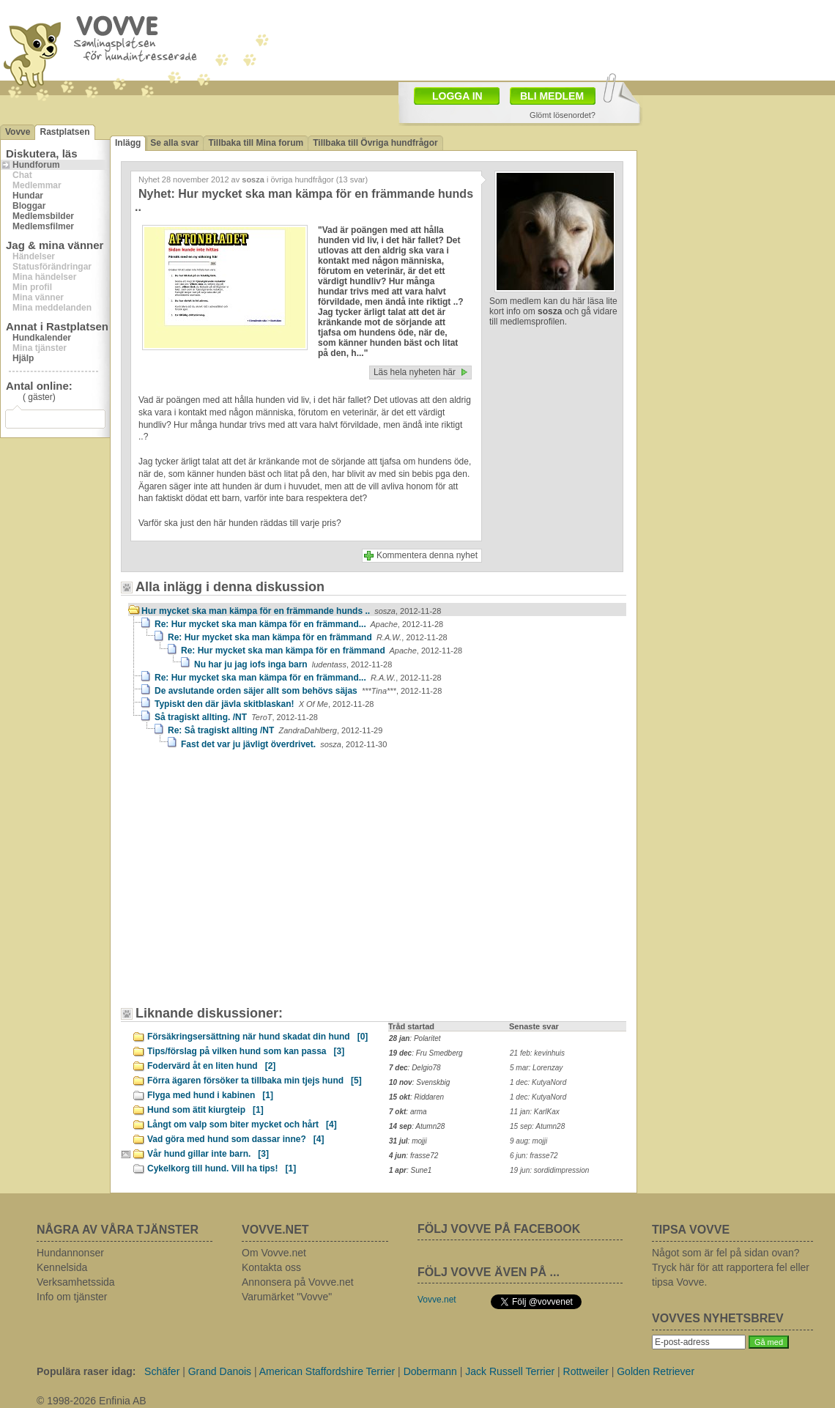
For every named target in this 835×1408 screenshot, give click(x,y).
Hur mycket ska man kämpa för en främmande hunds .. (291, 611)
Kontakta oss (271, 1267)
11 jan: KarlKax (535, 1112)
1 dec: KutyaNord (538, 1082)
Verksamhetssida (76, 1282)
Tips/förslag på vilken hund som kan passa (245, 1051)
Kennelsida (62, 1267)
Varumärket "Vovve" (287, 1297)
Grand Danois (219, 1371)
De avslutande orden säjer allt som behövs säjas (298, 691)
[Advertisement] (209, 848)
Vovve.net (436, 1299)
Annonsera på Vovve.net (298, 1282)
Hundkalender (41, 338)
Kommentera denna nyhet (427, 555)
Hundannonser (70, 1253)
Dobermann (430, 1371)
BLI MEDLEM (552, 96)
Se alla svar (174, 143)
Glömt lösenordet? (562, 115)
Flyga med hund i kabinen (210, 1095)
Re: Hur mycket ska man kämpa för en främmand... (299, 624)
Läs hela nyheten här (415, 372)
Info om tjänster (72, 1297)
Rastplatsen (64, 132)
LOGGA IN (457, 96)
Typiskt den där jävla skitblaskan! (264, 704)
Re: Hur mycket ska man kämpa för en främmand (308, 637)
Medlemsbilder (43, 216)
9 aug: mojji (528, 1141)
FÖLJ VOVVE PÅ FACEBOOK (498, 1229)
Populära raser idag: (86, 1371)
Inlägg (128, 143)
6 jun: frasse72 (534, 1156)
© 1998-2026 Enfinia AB (91, 1401)
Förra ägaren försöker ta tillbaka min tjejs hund (254, 1080)
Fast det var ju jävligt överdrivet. (284, 744)
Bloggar (28, 206)
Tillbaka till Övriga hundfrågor (375, 143)
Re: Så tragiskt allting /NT (275, 730)
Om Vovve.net (274, 1253)
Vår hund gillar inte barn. (208, 1154)
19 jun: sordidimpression (549, 1170)
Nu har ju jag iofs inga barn (293, 664)
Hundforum (36, 165)
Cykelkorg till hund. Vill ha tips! (221, 1168)
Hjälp (23, 358)
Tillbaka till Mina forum (255, 143)
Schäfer (161, 1371)
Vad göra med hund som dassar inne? (235, 1139)
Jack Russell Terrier (509, 1371)
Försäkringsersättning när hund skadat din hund (257, 1036)
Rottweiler (586, 1371)
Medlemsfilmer (43, 226)
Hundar (27, 195)
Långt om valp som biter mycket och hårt (242, 1124)
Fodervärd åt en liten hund (211, 1066)
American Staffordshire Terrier (327, 1371)
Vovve (17, 132)
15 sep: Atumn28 (537, 1126)
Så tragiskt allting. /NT (236, 717)
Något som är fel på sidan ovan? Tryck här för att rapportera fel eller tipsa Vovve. (730, 1267)
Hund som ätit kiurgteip (205, 1110)
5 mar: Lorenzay (536, 1068)
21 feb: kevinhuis (537, 1053)
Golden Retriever (655, 1371)
